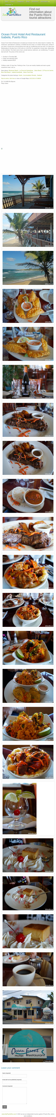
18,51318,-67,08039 (35, 78)
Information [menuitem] (44, 1)
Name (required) (14, 1074)
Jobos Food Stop (28, 72)
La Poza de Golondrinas (26, 70)
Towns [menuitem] (13, 1)
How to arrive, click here (8, 78)
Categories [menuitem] (20, 1)
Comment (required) (14, 1094)
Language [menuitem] (8, 4)
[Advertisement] (20, 24)
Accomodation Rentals (30, 75)
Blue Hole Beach (6, 72)
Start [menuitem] (6, 1)
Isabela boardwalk (17, 72)
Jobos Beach (38, 70)
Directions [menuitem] (35, 1)
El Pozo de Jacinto (48, 70)
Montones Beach (14, 70)
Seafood (39, 75)
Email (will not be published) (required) (14, 1081)
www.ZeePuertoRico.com (9, 1114)
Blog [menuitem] (28, 1)
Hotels (21, 75)
